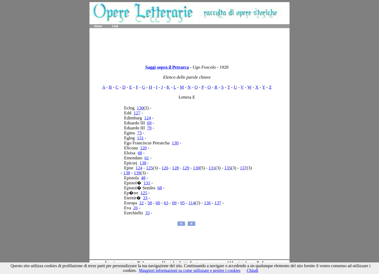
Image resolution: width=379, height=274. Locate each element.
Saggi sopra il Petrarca (167, 67)
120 (143, 147)
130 (140, 107)
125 (149, 167)
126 (165, 167)
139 (137, 172)
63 (166, 202)
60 (158, 202)
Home (98, 26)
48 (140, 152)
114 (191, 202)
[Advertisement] (189, 45)
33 (145, 197)
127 (136, 112)
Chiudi (252, 270)
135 (227, 167)
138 (142, 162)
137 (243, 167)
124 (147, 117)
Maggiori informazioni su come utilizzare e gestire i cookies (190, 270)
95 (182, 202)
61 (146, 157)
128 (175, 167)
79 (149, 127)
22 (141, 202)
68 (160, 187)
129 (185, 167)
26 (135, 207)
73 (139, 132)
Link (115, 26)
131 (140, 137)
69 (149, 122)
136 (207, 202)
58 (149, 202)
